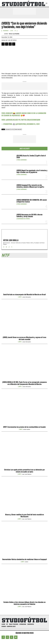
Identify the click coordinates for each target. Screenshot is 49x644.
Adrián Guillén (26, 429)
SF (15, 30)
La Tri (12, 129)
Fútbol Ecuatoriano (21, 159)
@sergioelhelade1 (12, 120)
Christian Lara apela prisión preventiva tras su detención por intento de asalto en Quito (24, 471)
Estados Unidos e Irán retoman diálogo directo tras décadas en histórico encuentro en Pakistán (24, 603)
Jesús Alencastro (26, 297)
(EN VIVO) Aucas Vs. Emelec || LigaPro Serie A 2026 (31, 156)
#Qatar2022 (5, 30)
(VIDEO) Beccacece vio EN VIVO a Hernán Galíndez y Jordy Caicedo (29, 215)
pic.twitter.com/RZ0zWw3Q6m (29, 120)
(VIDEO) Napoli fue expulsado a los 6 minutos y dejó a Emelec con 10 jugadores (32, 171)
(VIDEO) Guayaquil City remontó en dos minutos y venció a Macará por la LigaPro (30, 186)
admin (26, 561)
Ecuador (8, 129)
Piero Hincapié (18, 129)
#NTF (20, 297)
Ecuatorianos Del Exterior (23, 218)
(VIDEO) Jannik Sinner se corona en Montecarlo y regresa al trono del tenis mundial (24, 338)
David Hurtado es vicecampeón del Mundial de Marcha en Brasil (24, 294)
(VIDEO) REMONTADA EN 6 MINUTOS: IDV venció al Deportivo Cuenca (32, 201)
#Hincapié (9, 113)
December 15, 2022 (33, 124)
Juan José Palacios (26, 474)
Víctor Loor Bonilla (14, 33)
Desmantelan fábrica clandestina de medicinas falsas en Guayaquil (24, 559)
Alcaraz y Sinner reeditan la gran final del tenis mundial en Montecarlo (24, 516)
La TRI (11, 30)
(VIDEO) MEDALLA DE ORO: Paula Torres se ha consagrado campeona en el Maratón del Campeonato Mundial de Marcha (24, 383)
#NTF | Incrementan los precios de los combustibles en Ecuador (24, 427)
